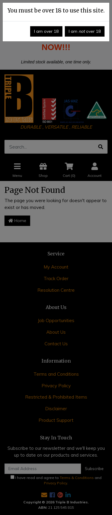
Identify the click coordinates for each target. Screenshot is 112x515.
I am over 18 (46, 31)
